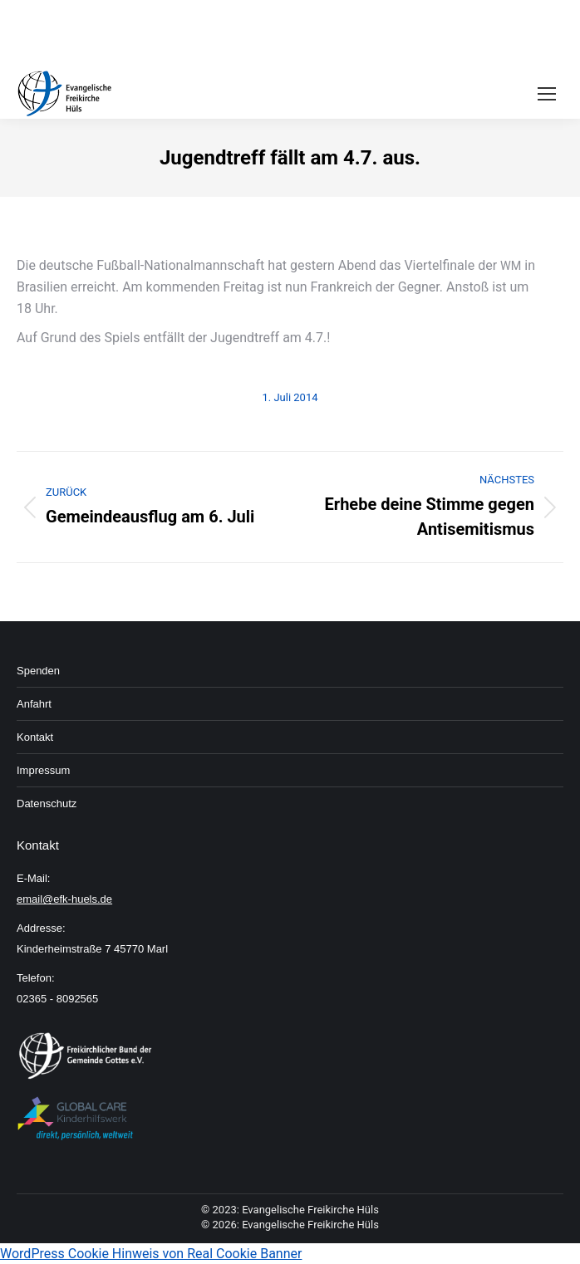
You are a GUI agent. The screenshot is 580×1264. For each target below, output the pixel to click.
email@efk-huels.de (64, 899)
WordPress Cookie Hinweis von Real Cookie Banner (151, 1254)
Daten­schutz (46, 803)
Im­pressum (43, 770)
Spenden (38, 670)
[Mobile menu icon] (546, 93)
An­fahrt (34, 704)
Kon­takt (35, 737)
